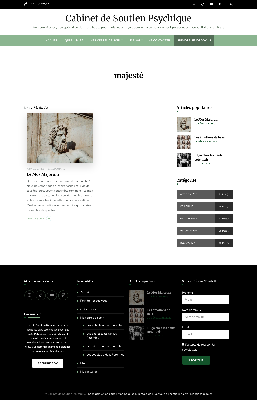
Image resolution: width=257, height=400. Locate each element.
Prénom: (187, 293)
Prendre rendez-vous (194, 40)
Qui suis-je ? (74, 40)
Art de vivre (35, 169)
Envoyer (196, 360)
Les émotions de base (209, 137)
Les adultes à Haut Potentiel (105, 346)
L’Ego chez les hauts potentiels (208, 157)
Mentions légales (201, 394)
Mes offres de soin (105, 40)
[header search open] (231, 4)
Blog (83, 363)
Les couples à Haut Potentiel (105, 355)
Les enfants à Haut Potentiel (105, 325)
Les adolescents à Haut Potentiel (102, 336)
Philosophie (56, 169)
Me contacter (159, 40)
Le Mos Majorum (43, 174)
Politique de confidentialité (170, 394)
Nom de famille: (192, 310)
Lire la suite (35, 218)
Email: (186, 327)
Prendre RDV (48, 363)
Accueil (52, 40)
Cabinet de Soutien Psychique (128, 18)
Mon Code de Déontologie (134, 394)
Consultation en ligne (101, 394)
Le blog (134, 40)
